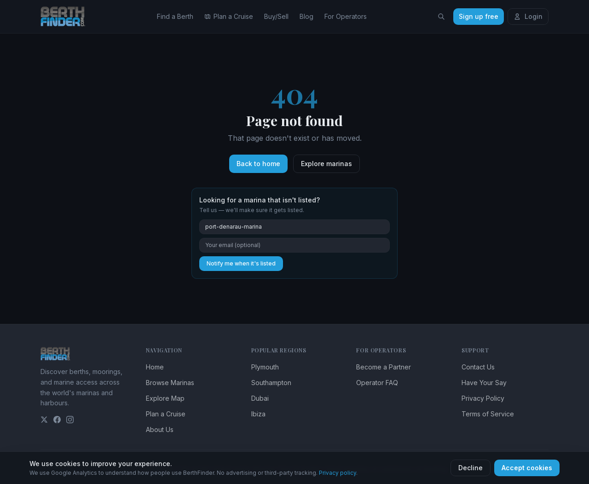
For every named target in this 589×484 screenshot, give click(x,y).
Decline (470, 468)
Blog (306, 16)
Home (155, 367)
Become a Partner (383, 367)
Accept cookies (527, 468)
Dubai (260, 398)
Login (528, 16)
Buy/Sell (276, 16)
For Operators (345, 16)
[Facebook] (57, 419)
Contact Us (478, 367)
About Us (159, 429)
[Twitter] (44, 419)
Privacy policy (337, 472)
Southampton (271, 382)
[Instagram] (70, 419)
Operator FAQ (377, 382)
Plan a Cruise (228, 16)
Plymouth (265, 367)
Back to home (258, 163)
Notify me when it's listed (241, 263)
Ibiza (258, 414)
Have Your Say (484, 382)
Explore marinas (326, 163)
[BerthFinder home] (65, 17)
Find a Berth (175, 16)
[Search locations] (441, 16)
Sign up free (478, 16)
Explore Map (165, 398)
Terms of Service (488, 414)
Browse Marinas (170, 382)
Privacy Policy (483, 398)
